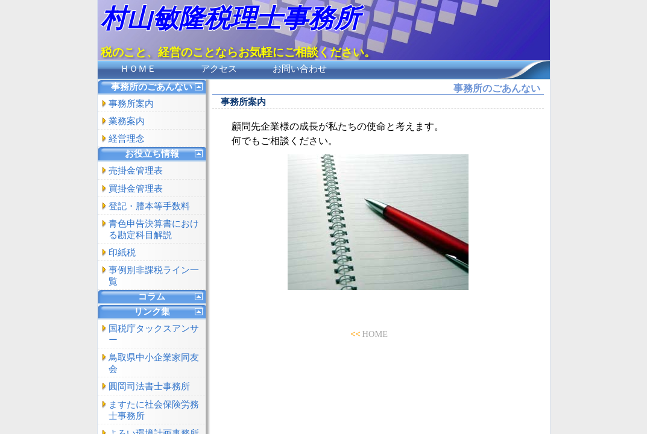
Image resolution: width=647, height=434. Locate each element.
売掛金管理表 (136, 170)
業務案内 (127, 121)
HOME (375, 334)
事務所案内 (131, 103)
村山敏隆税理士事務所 (230, 18)
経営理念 (127, 138)
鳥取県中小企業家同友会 (154, 363)
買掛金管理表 (136, 188)
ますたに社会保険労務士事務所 (154, 410)
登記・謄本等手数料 (149, 206)
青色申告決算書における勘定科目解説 (154, 229)
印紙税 (122, 252)
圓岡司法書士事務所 (149, 386)
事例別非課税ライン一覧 (154, 275)
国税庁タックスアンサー (154, 334)
